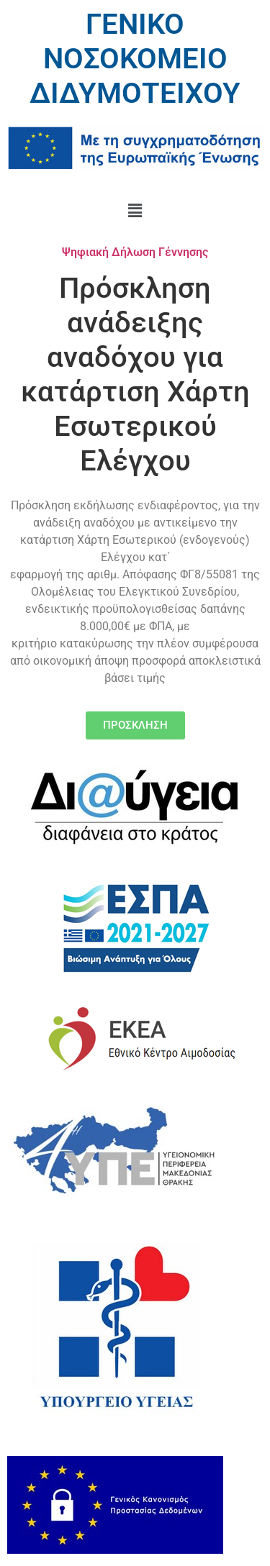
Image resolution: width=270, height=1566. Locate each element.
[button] (134, 210)
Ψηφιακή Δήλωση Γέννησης (135, 252)
